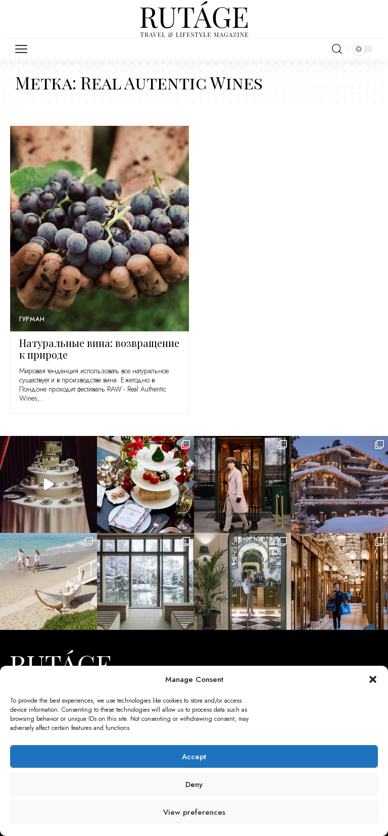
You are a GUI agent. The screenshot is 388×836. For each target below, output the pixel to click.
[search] (337, 49)
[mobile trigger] (23, 49)
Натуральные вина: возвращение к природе (99, 348)
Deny (194, 784)
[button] (373, 679)
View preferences (194, 812)
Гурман (32, 319)
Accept (194, 756)
